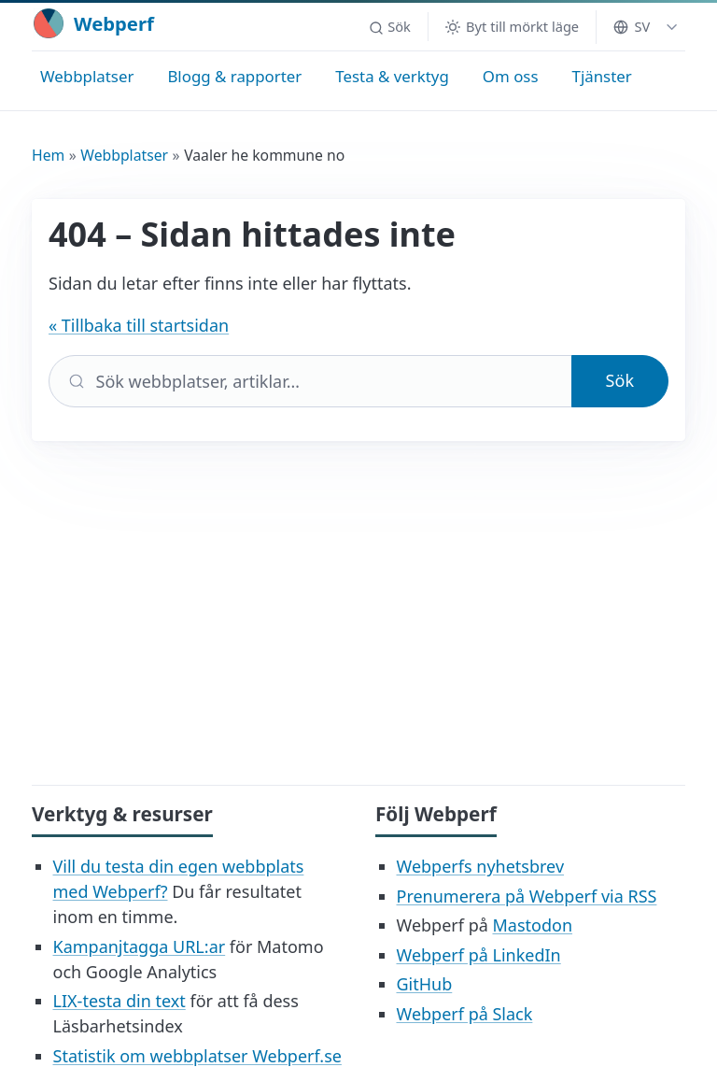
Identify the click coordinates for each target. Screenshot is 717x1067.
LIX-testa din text (119, 1000)
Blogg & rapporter (234, 76)
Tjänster (602, 76)
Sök (620, 380)
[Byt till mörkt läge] (512, 26)
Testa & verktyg (392, 76)
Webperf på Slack (465, 1014)
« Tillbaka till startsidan (139, 325)
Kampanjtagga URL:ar (139, 946)
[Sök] (310, 381)
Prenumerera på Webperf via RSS (527, 896)
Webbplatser (87, 76)
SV (631, 26)
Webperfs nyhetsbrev (481, 866)
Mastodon (532, 925)
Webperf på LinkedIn (479, 955)
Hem (48, 155)
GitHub (425, 984)
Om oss (511, 76)
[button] (389, 27)
